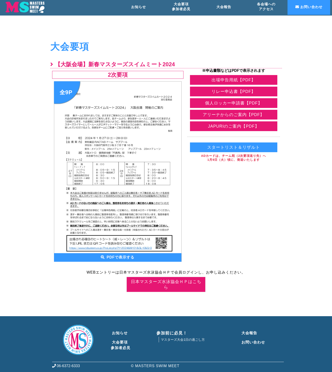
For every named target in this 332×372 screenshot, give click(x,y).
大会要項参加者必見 (120, 339)
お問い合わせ (252, 337)
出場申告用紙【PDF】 (234, 80)
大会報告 (248, 327)
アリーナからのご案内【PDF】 (233, 114)
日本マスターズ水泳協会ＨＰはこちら (166, 281)
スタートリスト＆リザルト (233, 147)
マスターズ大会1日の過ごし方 (183, 334)
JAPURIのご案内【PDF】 (233, 126)
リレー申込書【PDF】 (234, 91)
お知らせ (119, 327)
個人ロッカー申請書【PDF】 (233, 103)
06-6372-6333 (66, 360)
